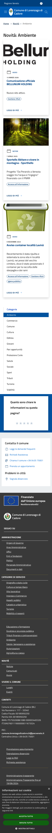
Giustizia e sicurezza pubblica (20, 631)
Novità (16, 23)
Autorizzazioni (13, 648)
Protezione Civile (15, 355)
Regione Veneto (11, 3)
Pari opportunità (14, 349)
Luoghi (9, 687)
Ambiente (11, 315)
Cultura (10, 332)
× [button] (49, 789)
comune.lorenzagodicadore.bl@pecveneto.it (23, 733)
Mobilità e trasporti (15, 613)
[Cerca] (46, 12)
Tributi (10, 378)
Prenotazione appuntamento (19, 749)
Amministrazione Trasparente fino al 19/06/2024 (23, 781)
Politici (9, 560)
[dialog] (26, 809)
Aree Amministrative (16, 547)
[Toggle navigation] (5, 11)
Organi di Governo (14, 543)
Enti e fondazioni (14, 556)
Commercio (12, 320)
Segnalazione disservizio (17, 753)
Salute (10, 361)
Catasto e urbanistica (16, 604)
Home (6, 23)
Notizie (12, 151)
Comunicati (11, 670)
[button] (26, 828)
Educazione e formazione (18, 626)
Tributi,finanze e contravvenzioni (21, 635)
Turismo (10, 384)
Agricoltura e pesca (15, 653)
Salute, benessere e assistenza (20, 644)
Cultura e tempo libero (16, 587)
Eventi (9, 692)
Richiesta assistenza (16, 762)
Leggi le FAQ (12, 758)
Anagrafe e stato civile (16, 582)
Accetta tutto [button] (26, 816)
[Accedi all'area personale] (41, 3)
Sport (9, 372)
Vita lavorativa (13, 591)
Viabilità (10, 389)
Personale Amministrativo (18, 564)
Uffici (8, 551)
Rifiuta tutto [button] (26, 823)
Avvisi (12, 72)
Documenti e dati (14, 569)
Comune (11, 326)
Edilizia (10, 338)
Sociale (10, 366)
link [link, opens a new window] (11, 810)
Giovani (10, 343)
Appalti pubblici (13, 600)
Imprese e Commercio (16, 595)
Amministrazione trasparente (20, 775)
